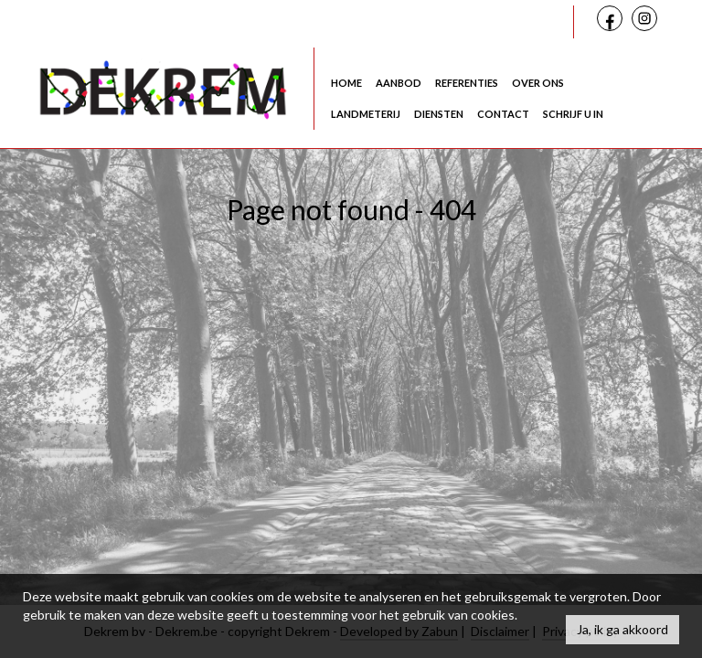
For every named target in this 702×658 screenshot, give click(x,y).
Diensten (438, 114)
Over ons (538, 83)
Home (346, 83)
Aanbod (398, 83)
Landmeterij (365, 114)
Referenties (466, 83)
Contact (503, 114)
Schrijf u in (573, 114)
